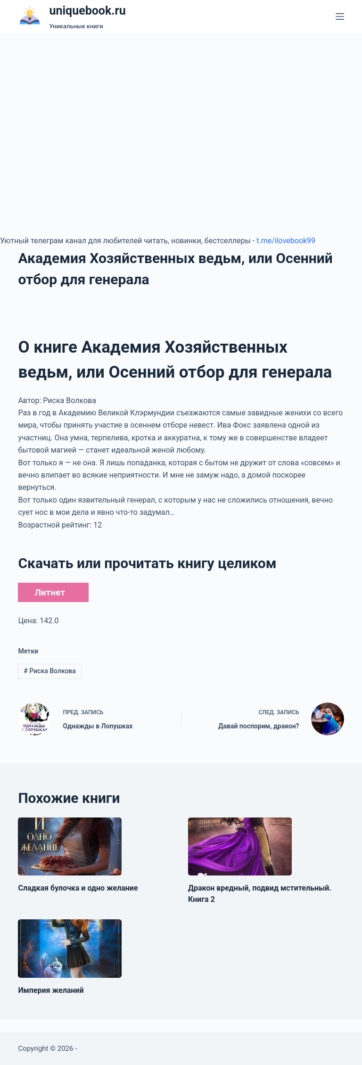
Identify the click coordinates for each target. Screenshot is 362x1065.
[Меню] (340, 16)
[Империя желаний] (70, 948)
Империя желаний (50, 990)
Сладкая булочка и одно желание (78, 887)
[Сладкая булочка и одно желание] (70, 846)
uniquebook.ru (87, 10)
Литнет (49, 592)
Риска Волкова (50, 671)
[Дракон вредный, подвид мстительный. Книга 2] (240, 846)
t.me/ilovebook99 (285, 240)
